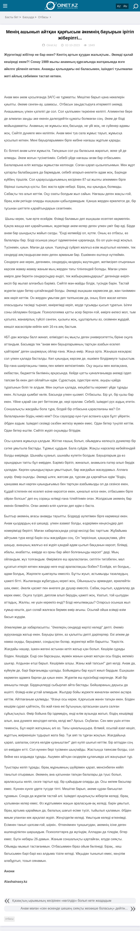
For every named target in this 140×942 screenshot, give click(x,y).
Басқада (28, 17)
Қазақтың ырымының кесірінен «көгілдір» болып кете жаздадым (61, 900)
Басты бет (12, 17)
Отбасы (43, 17)
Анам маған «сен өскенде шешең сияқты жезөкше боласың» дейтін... (74, 908)
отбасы (9, 918)
